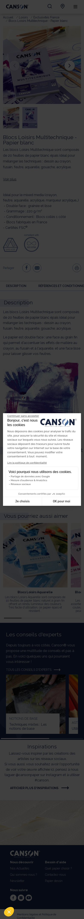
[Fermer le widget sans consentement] (23, 416)
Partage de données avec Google (30, 476)
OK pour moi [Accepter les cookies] (61, 501)
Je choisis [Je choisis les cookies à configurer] (22, 501)
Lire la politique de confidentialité (27, 462)
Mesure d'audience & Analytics (29, 480)
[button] (9, 912)
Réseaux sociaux (21, 484)
